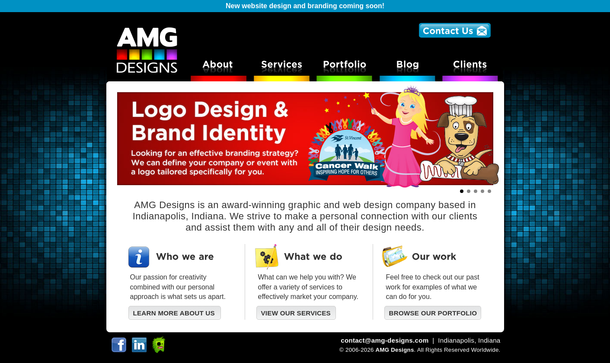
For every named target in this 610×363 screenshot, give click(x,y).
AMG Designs (395, 350)
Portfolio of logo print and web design (345, 66)
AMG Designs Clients (472, 66)
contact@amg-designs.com (384, 340)
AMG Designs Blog (409, 66)
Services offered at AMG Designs (281, 66)
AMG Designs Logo (146, 48)
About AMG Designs (218, 66)
